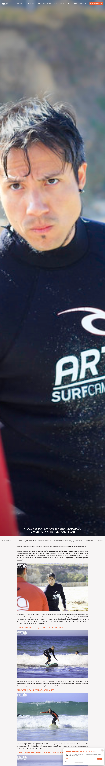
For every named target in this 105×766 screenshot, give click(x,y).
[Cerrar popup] (102, 750)
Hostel (49, 3)
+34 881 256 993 (83, 3)
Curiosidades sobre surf (43, 540)
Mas (69, 3)
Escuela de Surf (30, 3)
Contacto (62, 3)
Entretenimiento (78, 540)
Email (79, 758)
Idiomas (74, 3)
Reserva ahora (94, 3)
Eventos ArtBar (89, 540)
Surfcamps (20, 3)
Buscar (20, 540)
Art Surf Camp (5, 3)
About (55, 3)
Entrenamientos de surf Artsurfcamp (62, 540)
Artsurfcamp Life (30, 540)
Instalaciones (41, 3)
